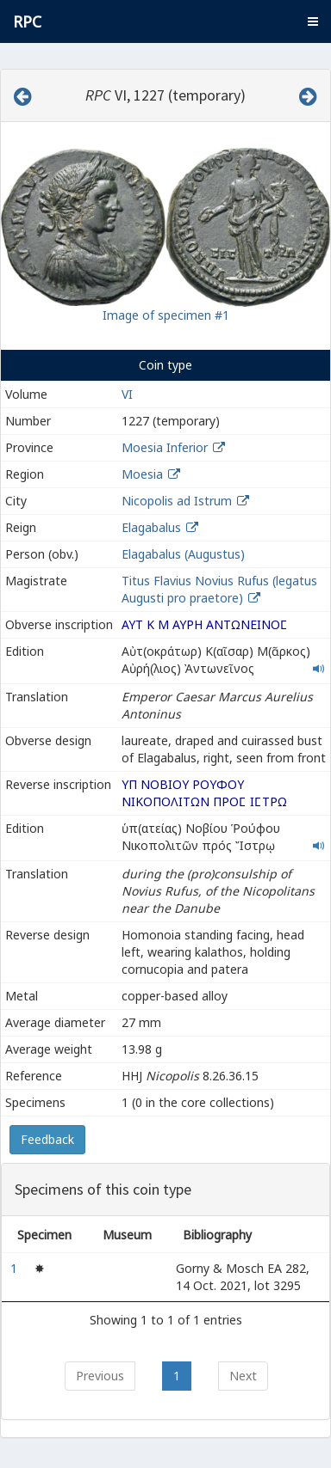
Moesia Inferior (165, 447)
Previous (100, 1375)
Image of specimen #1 (166, 315)
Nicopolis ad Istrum (177, 500)
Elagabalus (151, 527)
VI (127, 394)
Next (243, 1375)
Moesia (142, 474)
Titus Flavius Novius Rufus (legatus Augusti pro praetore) (219, 589)
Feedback (47, 1139)
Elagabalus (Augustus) (183, 554)
